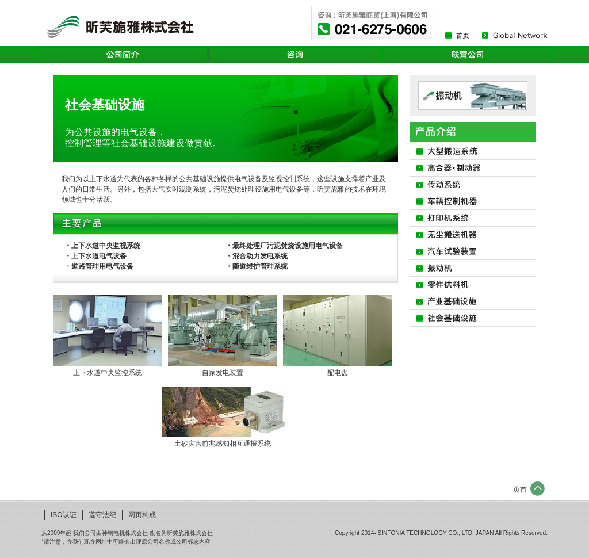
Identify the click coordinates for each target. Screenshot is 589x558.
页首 (520, 490)
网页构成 (142, 515)
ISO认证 (64, 515)
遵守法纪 (102, 515)
